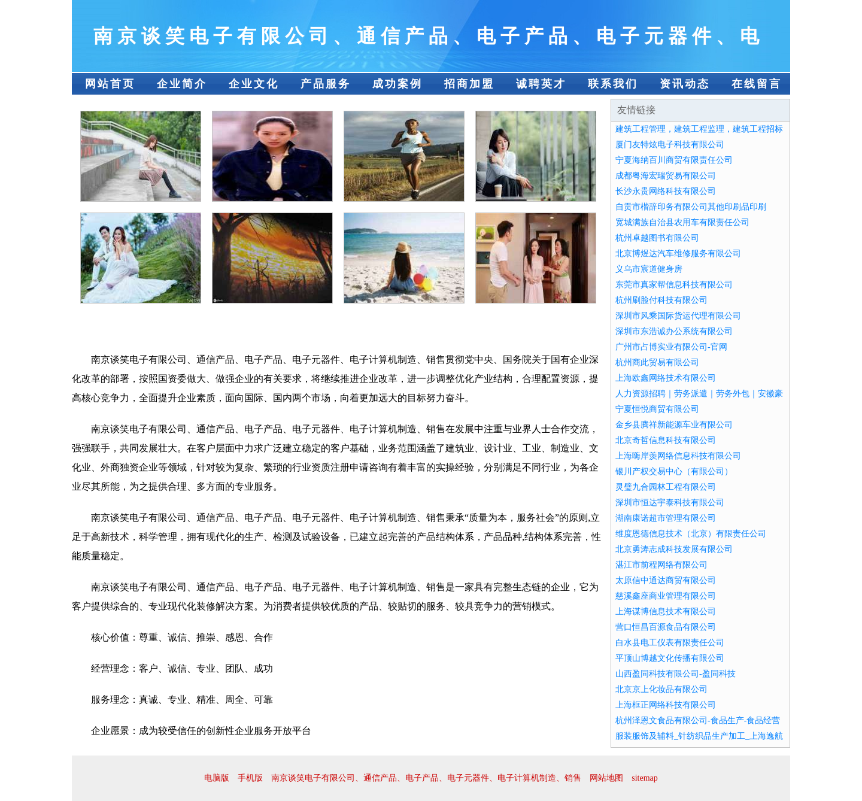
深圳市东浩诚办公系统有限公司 (674, 331)
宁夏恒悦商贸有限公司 (657, 409)
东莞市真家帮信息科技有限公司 (674, 284)
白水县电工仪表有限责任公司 (669, 642)
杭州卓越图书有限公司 (657, 237)
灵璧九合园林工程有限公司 (665, 487)
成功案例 (397, 84)
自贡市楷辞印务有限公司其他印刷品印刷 (690, 206)
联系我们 (613, 84)
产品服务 (326, 84)
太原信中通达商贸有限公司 (665, 580)
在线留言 (757, 84)
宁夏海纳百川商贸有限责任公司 (674, 160)
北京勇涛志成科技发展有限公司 (674, 549)
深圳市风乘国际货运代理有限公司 (678, 315)
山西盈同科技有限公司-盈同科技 (675, 673)
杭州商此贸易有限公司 (657, 362)
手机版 (250, 777)
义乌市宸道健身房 (648, 269)
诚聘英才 (541, 84)
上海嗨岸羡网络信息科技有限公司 (678, 455)
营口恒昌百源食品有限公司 (665, 627)
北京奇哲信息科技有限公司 (665, 440)
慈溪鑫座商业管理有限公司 (665, 595)
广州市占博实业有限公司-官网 (671, 346)
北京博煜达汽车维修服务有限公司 (678, 253)
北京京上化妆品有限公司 (661, 689)
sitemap (645, 777)
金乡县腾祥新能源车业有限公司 (674, 424)
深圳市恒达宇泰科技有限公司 (669, 502)
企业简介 (182, 84)
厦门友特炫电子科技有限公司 (669, 144)
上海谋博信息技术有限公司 (665, 611)
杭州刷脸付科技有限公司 (661, 300)
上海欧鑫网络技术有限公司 (665, 378)
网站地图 (606, 777)
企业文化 (254, 84)
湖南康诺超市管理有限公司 (665, 518)
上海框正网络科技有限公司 (665, 704)
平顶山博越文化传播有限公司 (669, 658)
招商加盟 (469, 84)
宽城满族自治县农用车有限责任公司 (682, 222)
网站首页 (110, 84)
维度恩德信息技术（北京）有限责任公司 (690, 533)
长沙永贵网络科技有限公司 (665, 191)
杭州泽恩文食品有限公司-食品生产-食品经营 (697, 720)
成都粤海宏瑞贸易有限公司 (665, 175)
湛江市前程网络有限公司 (661, 564)
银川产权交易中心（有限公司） (674, 471)
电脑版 (216, 777)
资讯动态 (685, 84)
